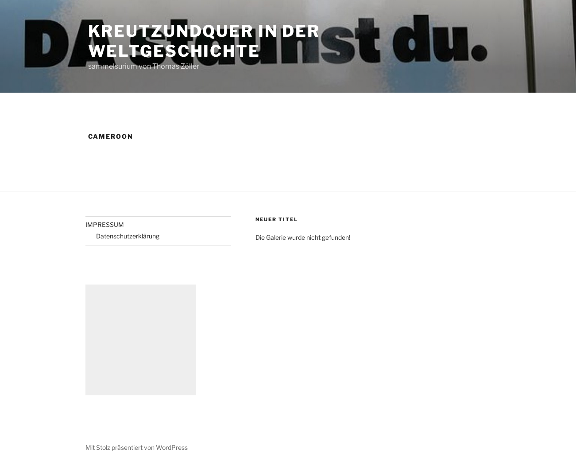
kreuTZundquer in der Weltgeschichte (204, 41)
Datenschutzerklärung (127, 236)
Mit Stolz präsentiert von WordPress (136, 447)
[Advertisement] (140, 340)
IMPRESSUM (104, 224)
